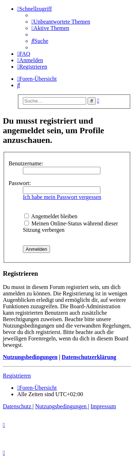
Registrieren (17, 376)
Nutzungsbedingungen (30, 357)
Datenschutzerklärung (88, 357)
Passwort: (20, 183)
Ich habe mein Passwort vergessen (62, 197)
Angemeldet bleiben (50, 216)
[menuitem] (60, 22)
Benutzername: (26, 163)
